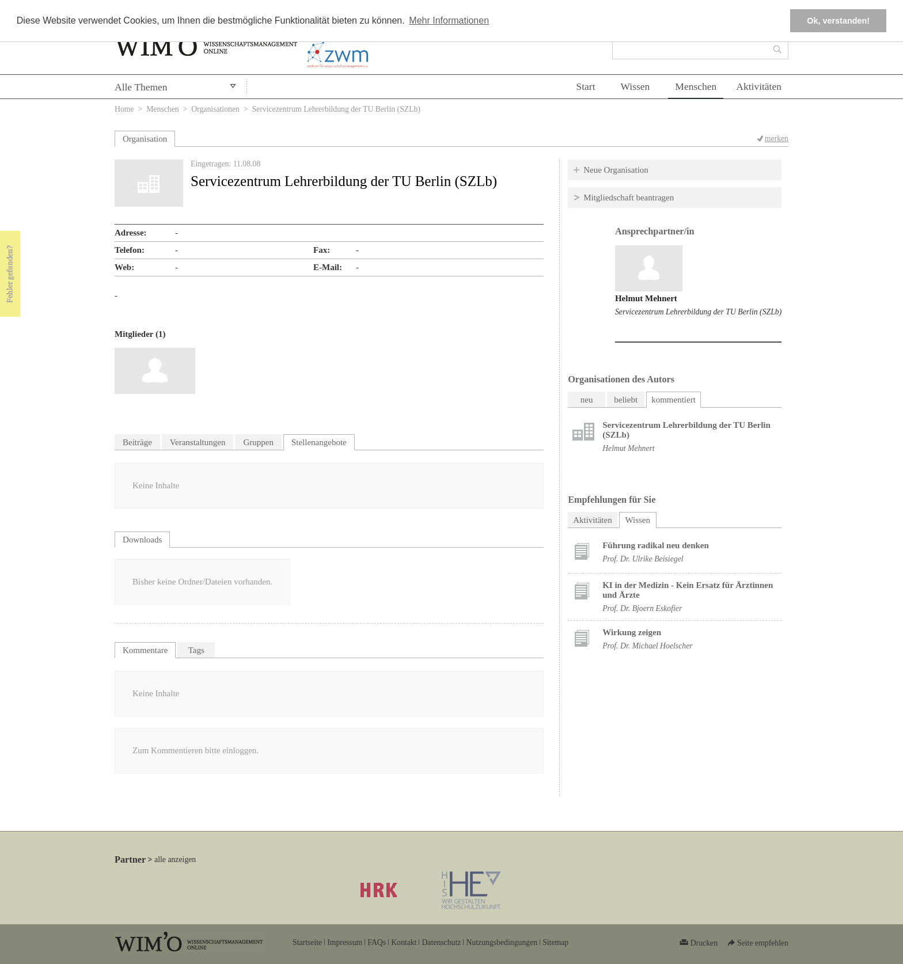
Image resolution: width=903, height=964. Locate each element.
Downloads (142, 539)
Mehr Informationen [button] (449, 20)
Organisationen (215, 109)
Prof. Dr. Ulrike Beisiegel (642, 559)
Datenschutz (441, 942)
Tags (196, 650)
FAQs (376, 942)
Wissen (635, 86)
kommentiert (673, 399)
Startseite (307, 942)
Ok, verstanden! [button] (838, 20)
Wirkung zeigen (631, 632)
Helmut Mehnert (646, 298)
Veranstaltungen (198, 442)
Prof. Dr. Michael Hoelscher (647, 646)
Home (124, 109)
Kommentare (145, 650)
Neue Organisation (615, 169)
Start (585, 86)
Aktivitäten (758, 86)
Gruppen (258, 442)
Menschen (695, 86)
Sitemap (555, 942)
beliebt (626, 399)
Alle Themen (141, 87)
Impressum (344, 942)
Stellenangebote (319, 442)
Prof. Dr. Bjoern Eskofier (642, 608)
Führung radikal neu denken (655, 545)
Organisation (145, 138)
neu (586, 399)
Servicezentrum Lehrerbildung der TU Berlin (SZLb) (698, 312)
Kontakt (403, 942)
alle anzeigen (175, 859)
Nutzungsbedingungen (501, 942)
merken (776, 138)
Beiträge (137, 442)
